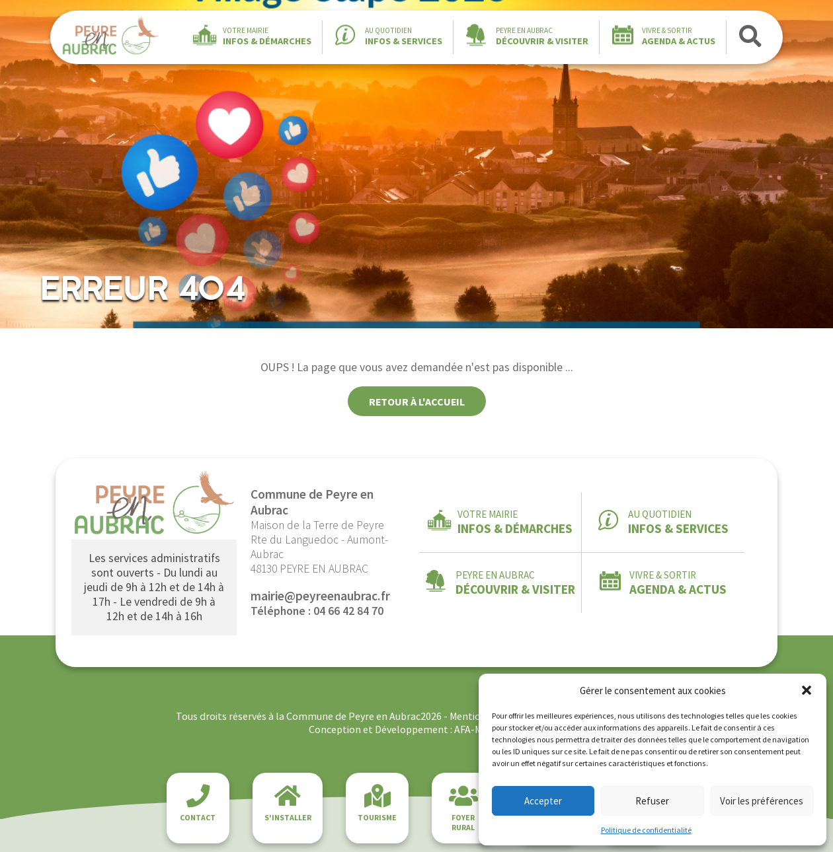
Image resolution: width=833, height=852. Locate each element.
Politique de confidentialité (646, 830)
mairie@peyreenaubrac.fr (320, 596)
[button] (806, 690)
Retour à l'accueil (417, 401)
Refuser (652, 801)
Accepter (543, 801)
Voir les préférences (761, 801)
